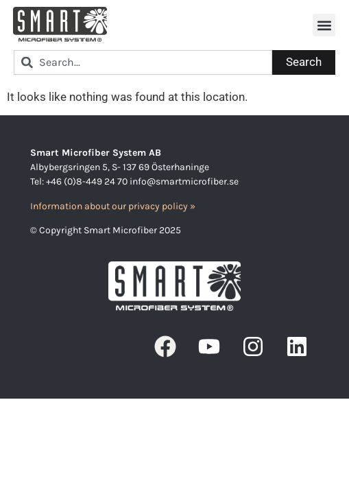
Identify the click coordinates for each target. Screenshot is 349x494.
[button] (324, 25)
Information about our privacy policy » (112, 206)
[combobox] (143, 62)
